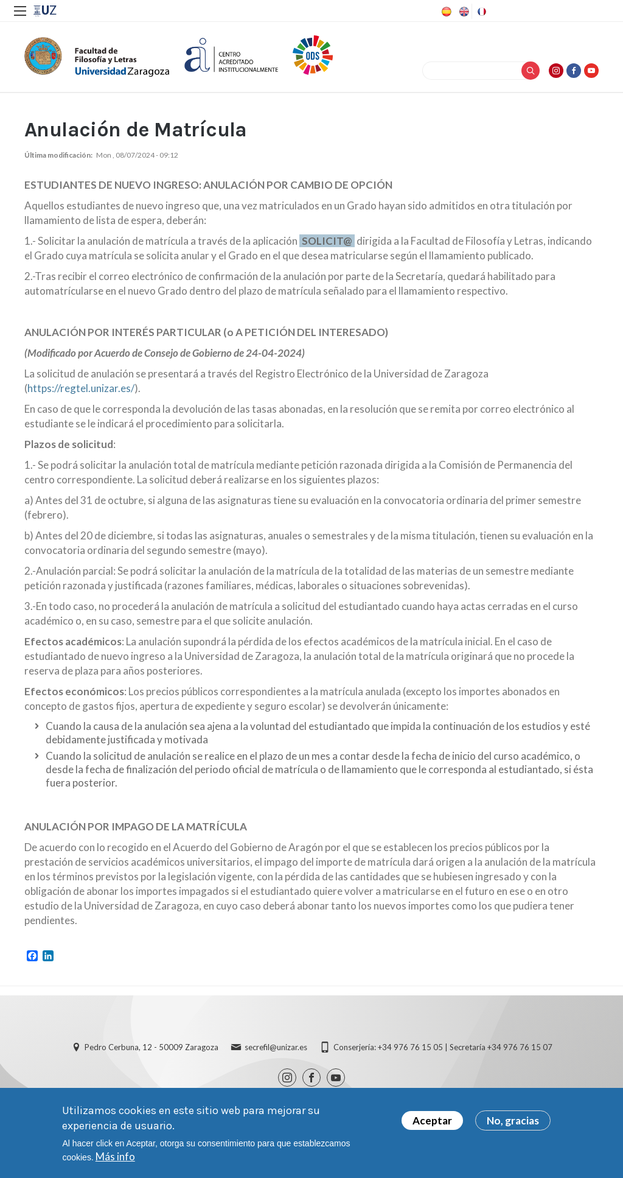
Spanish (445, 11)
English (463, 11)
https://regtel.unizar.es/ (80, 388)
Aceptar (432, 1123)
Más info (115, 1159)
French (480, 11)
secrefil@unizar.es (276, 1047)
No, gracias (513, 1123)
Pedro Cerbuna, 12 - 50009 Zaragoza (151, 1047)
